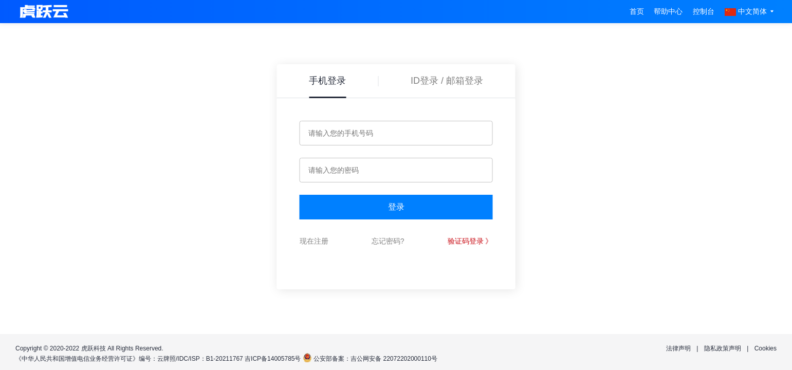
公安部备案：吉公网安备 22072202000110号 (375, 358)
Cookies (765, 348)
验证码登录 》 (470, 241)
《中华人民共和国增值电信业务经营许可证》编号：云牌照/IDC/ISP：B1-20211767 (129, 358)
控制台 (703, 11)
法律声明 (678, 348)
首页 (637, 11)
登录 (396, 206)
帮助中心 (668, 11)
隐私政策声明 (722, 348)
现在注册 (314, 241)
